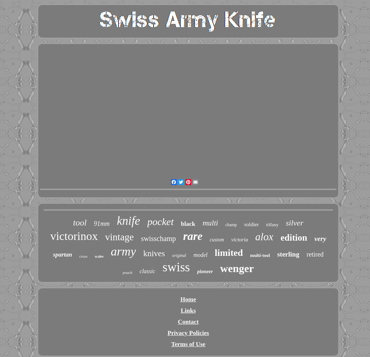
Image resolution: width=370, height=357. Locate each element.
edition (294, 237)
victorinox (74, 235)
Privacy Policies (188, 333)
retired (314, 254)
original (179, 255)
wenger (237, 268)
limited (229, 253)
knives (154, 253)
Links (188, 310)
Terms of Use (188, 344)
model (200, 255)
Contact (188, 321)
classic (147, 271)
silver (295, 222)
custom (217, 239)
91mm (102, 223)
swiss (176, 267)
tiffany (272, 224)
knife (128, 220)
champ (231, 224)
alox (264, 236)
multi (210, 223)
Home (188, 299)
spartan (62, 254)
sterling (288, 254)
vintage (119, 237)
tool (79, 222)
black (188, 223)
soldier (251, 224)
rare (192, 236)
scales (99, 256)
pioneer (205, 271)
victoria (239, 239)
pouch (127, 272)
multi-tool (260, 255)
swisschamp (158, 238)
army (123, 251)
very (320, 238)
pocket (160, 221)
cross (83, 256)
